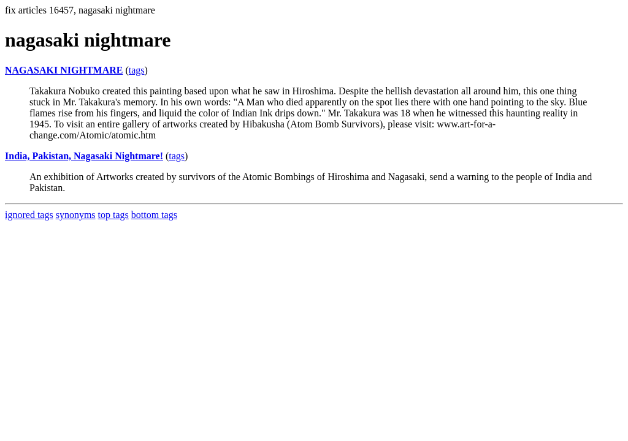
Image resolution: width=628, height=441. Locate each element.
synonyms (76, 214)
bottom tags (154, 214)
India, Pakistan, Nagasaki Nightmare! (84, 156)
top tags (113, 214)
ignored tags (29, 214)
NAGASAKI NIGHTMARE (64, 70)
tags (137, 70)
